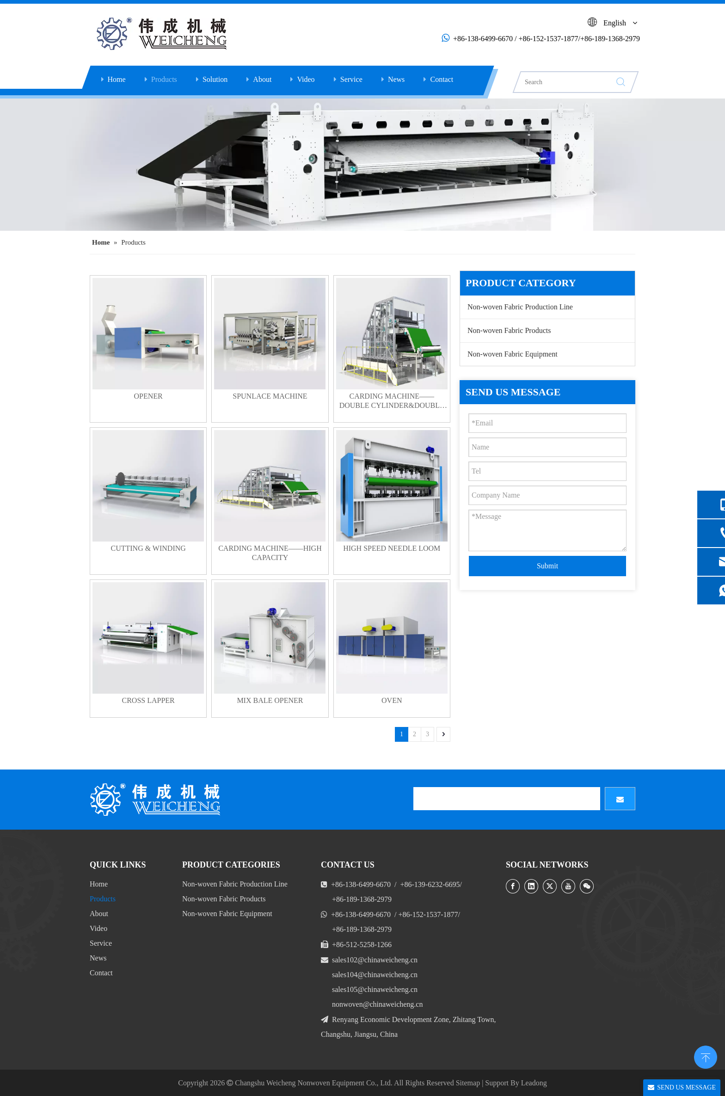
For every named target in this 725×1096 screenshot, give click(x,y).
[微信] (587, 886)
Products (164, 79)
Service (351, 79)
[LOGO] (157, 799)
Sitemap (468, 1083)
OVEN (391, 700)
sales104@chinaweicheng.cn (375, 975)
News (396, 79)
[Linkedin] (531, 886)
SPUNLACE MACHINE (270, 396)
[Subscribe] (620, 798)
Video (305, 79)
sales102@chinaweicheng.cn (375, 960)
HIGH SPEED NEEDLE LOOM (391, 548)
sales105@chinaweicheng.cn (375, 989)
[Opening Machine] (362, 165)
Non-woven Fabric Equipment (512, 354)
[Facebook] (513, 886)
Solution (215, 79)
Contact (441, 79)
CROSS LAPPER (148, 700)
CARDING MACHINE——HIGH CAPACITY (270, 552)
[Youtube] (568, 886)
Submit (547, 566)
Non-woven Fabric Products (509, 330)
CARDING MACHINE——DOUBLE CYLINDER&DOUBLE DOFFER (391, 401)
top (705, 1056)
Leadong (534, 1083)
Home (117, 79)
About (262, 79)
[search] (506, 798)
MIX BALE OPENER (270, 700)
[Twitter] (550, 886)
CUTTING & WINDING (148, 548)
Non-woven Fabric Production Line (520, 307)
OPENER (148, 396)
